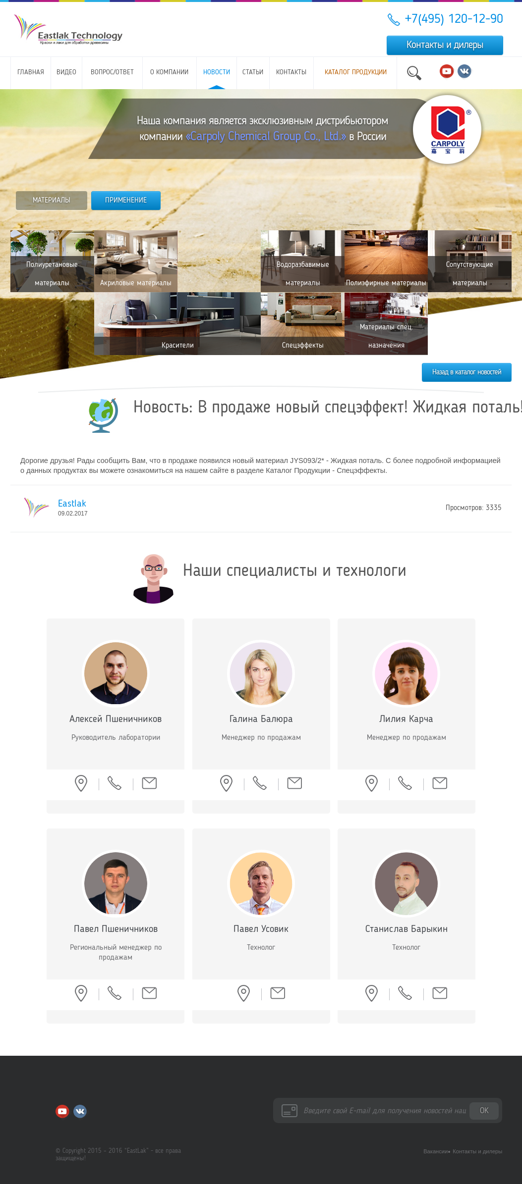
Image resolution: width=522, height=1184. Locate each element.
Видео (66, 72)
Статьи (252, 72)
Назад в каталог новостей (466, 372)
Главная (30, 72)
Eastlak (72, 504)
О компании (169, 72)
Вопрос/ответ (112, 72)
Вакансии (435, 1151)
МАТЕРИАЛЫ (51, 201)
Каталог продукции (356, 72)
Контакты (291, 72)
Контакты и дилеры (444, 45)
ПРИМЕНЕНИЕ (126, 201)
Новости (216, 72)
